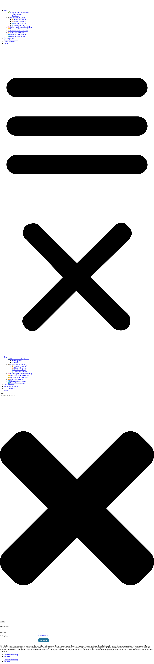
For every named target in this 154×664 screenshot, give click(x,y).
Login (6, 43)
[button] (77, 200)
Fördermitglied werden (11, 40)
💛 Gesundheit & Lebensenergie (18, 29)
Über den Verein (9, 38)
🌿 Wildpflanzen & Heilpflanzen (18, 12)
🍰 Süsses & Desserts (19, 21)
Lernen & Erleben (9, 42)
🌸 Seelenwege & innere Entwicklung (20, 27)
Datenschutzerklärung (11, 654)
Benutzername (4, 626)
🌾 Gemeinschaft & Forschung (18, 31)
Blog (5, 10)
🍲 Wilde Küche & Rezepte (17, 18)
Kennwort (3, 632)
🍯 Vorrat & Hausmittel (19, 19)
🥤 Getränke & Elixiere (19, 25)
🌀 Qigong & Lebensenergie (17, 34)
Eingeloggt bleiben (6, 636)
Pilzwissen (15, 16)
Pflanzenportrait (17, 14)
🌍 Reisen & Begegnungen (16, 36)
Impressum (7, 656)
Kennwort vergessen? (43, 635)
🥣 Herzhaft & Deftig (19, 23)
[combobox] (8, 395)
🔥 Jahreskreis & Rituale (16, 32)
